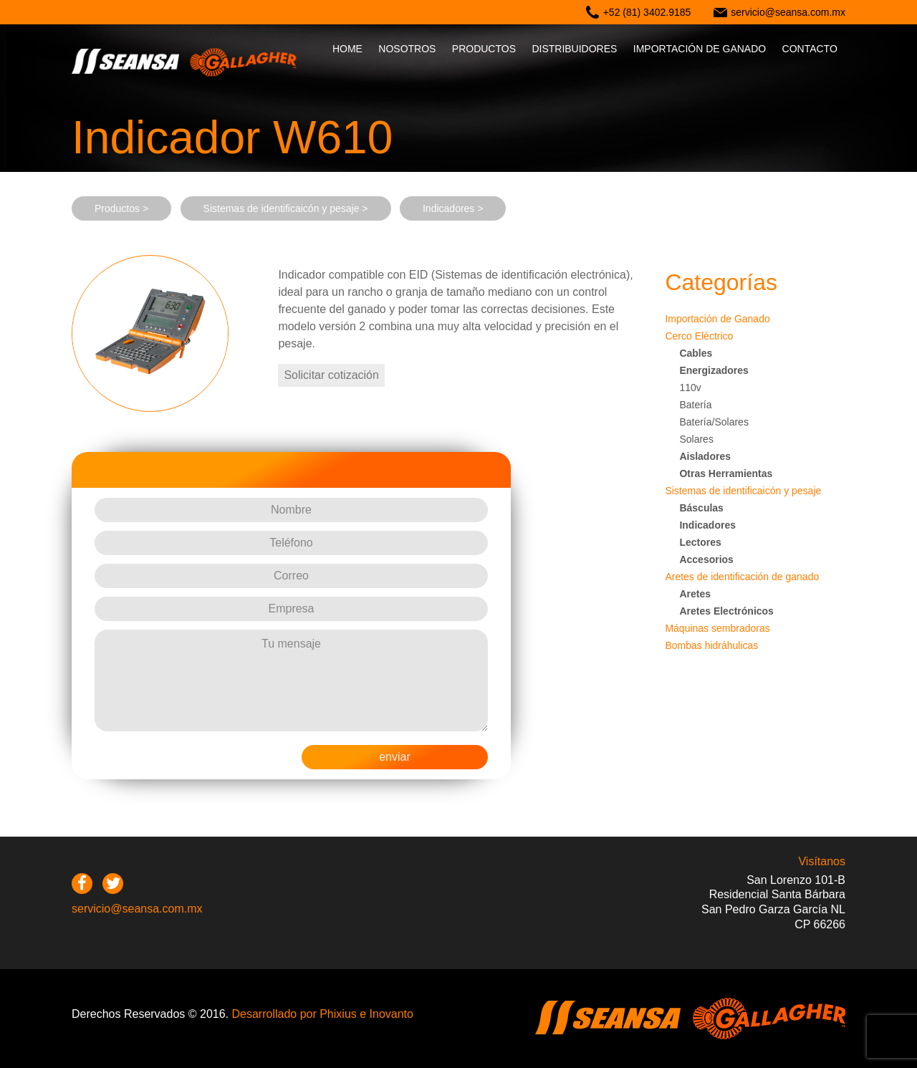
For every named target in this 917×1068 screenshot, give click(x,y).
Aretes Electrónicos (726, 611)
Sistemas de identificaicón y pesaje (743, 490)
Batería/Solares (714, 422)
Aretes (695, 594)
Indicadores (707, 525)
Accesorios (706, 559)
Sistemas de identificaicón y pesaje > (285, 208)
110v (690, 387)
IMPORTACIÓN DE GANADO (699, 48)
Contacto (809, 48)
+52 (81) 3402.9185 (647, 12)
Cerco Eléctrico (699, 336)
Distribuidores (574, 48)
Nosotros (407, 48)
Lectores (700, 542)
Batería (695, 404)
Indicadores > (453, 208)
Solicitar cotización (331, 375)
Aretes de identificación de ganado (742, 576)
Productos (484, 48)
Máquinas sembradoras (717, 628)
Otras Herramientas (725, 473)
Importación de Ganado (717, 318)
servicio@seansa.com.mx (788, 12)
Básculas (701, 508)
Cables (695, 353)
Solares (696, 439)
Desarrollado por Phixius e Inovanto (322, 1014)
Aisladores (705, 456)
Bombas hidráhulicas (711, 645)
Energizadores (713, 370)
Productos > (121, 208)
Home (347, 48)
